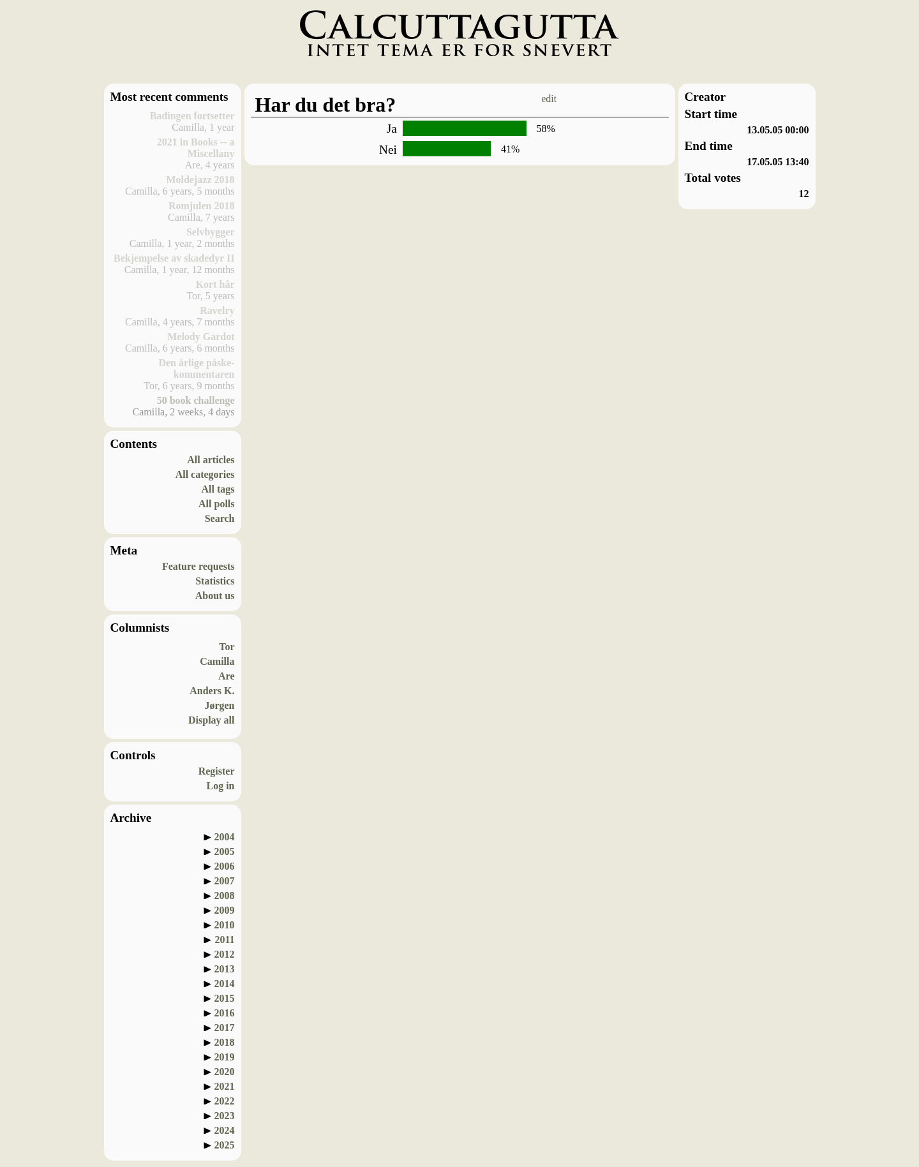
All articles (210, 459)
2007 (224, 880)
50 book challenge (196, 400)
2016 (224, 1012)
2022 (224, 1101)
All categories (205, 474)
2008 (224, 895)
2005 (224, 851)
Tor (226, 646)
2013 (224, 968)
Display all (211, 720)
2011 (224, 939)
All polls (216, 503)
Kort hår (215, 284)
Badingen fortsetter (192, 115)
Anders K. (212, 690)
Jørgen (219, 705)
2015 (224, 998)
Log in (220, 785)
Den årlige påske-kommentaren (196, 368)
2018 (224, 1042)
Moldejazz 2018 (200, 179)
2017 (224, 1027)
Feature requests (198, 566)
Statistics (214, 581)
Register (216, 771)
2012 (224, 954)
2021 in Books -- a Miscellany (196, 148)
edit (549, 98)
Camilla (217, 661)
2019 (224, 1057)
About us (215, 595)
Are (226, 676)
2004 (224, 836)
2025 (224, 1145)
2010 (224, 924)
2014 (224, 983)
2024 (224, 1130)
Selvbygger (210, 232)
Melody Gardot (200, 336)
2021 (224, 1086)
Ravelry (217, 310)
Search (220, 518)
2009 (224, 910)
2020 (224, 1071)
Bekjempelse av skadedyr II (174, 258)
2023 (224, 1115)
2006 (224, 866)
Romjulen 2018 (201, 205)
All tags (218, 489)
